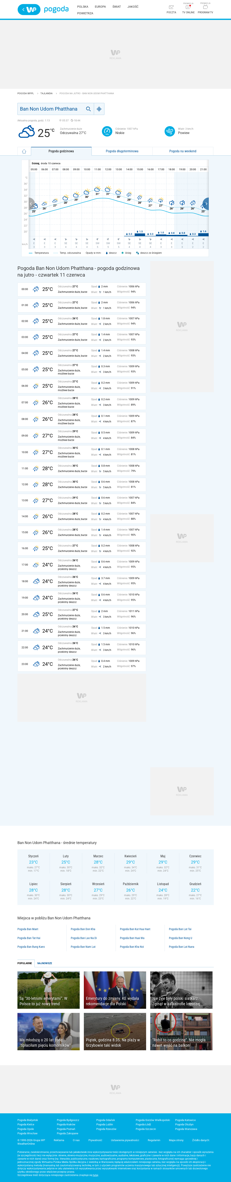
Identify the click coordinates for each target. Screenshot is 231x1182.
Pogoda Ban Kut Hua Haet (135, 929)
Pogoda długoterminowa (122, 151)
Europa (100, 6)
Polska (82, 6)
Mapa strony (176, 1140)
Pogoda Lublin (104, 1124)
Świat (116, 6)
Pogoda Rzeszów (106, 1129)
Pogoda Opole (25, 1129)
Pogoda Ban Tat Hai (28, 938)
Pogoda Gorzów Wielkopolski (153, 1120)
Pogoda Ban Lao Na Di (84, 938)
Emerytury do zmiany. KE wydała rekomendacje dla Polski (112, 1001)
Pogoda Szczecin (146, 1129)
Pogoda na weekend (182, 151)
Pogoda (56, 9)
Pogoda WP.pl (25, 93)
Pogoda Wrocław (27, 1133)
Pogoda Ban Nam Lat (83, 946)
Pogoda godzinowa (61, 151)
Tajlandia (46, 93)
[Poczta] (171, 9)
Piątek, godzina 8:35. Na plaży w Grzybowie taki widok (113, 1042)
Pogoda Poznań (66, 1129)
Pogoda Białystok (27, 1120)
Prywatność (95, 1140)
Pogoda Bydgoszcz (68, 1120)
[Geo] (99, 109)
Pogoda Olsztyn (184, 1124)
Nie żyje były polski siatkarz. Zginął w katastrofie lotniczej (176, 1001)
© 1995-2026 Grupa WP (31, 1140)
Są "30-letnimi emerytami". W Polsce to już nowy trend (43, 1001)
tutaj (95, 1175)
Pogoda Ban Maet (27, 929)
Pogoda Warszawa (186, 1129)
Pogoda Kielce (25, 1124)
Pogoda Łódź (143, 1124)
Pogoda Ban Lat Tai (180, 929)
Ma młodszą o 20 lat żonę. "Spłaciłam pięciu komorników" (45, 1042)
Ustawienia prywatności (125, 1140)
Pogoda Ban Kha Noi (132, 946)
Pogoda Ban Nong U (180, 938)
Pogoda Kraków (66, 1124)
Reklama (59, 1140)
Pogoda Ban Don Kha (83, 929)
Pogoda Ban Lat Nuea (181, 946)
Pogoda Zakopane (67, 1133)
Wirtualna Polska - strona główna (29, 9)
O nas (76, 1140)
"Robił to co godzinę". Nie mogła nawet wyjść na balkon (179, 1042)
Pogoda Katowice (185, 1120)
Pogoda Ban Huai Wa (132, 938)
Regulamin (154, 1140)
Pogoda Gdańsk (105, 1120)
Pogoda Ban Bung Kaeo (31, 946)
